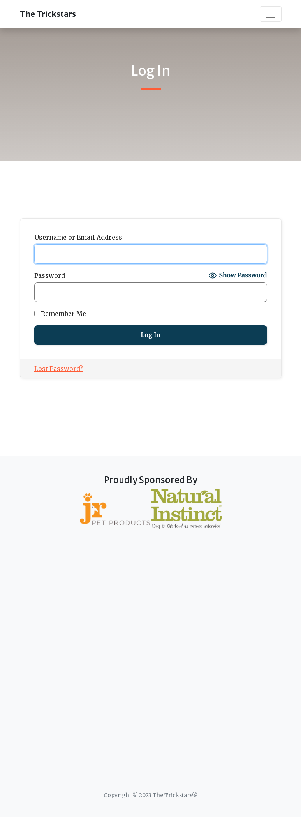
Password (49, 275)
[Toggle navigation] (271, 14)
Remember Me (60, 314)
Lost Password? (58, 368)
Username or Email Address (78, 237)
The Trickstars (48, 14)
